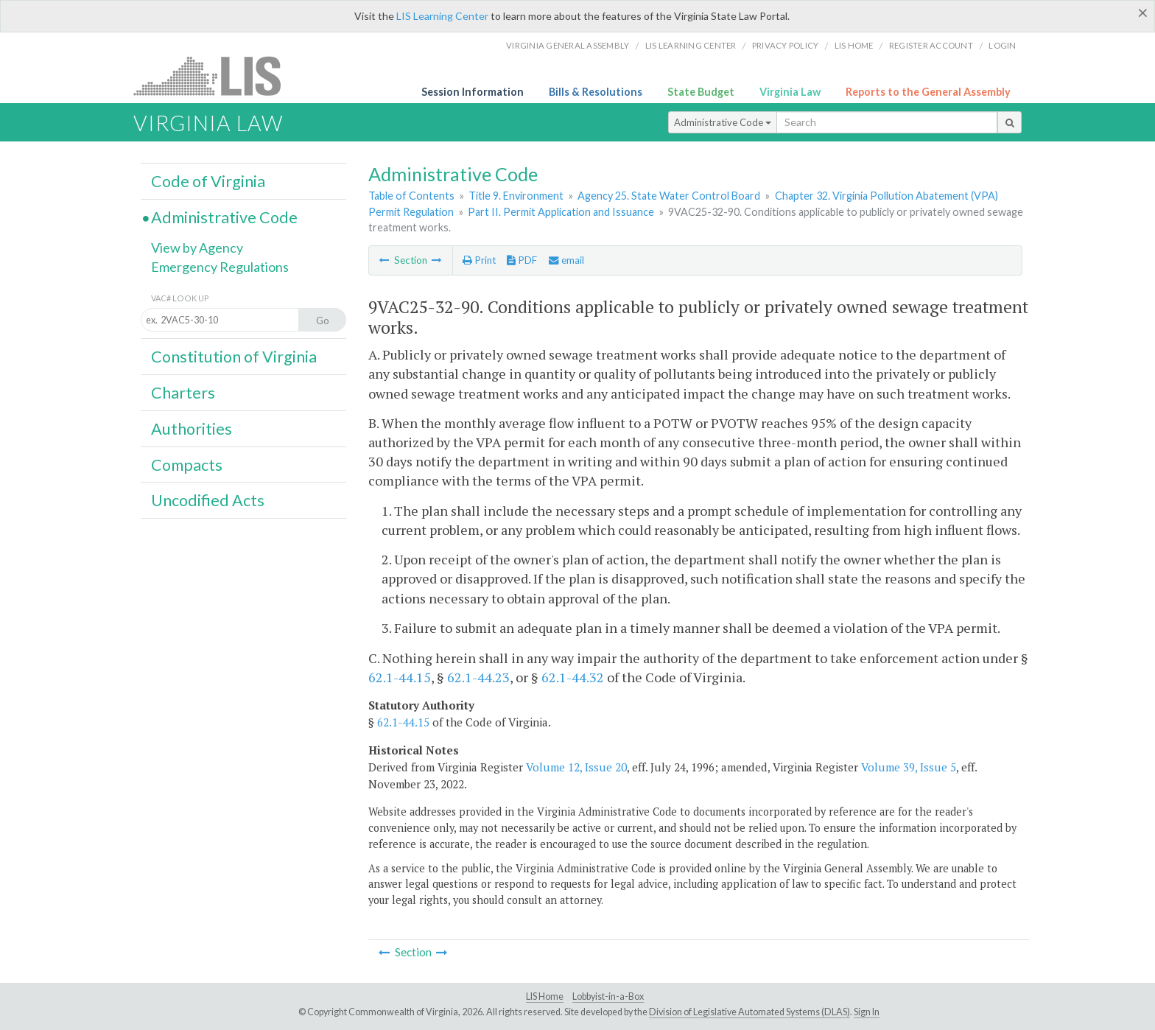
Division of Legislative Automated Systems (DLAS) (749, 1011)
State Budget (700, 91)
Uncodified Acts (207, 500)
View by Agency (197, 247)
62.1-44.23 (478, 677)
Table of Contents (411, 195)
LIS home (854, 45)
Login (1002, 45)
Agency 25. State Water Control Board (669, 195)
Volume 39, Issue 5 (908, 767)
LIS (215, 75)
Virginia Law (790, 91)
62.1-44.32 (572, 677)
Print (479, 260)
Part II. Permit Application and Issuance (561, 212)
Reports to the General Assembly (928, 91)
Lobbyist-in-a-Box (608, 996)
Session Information (472, 91)
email (566, 260)
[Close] (1142, 12)
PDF (522, 260)
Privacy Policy (785, 45)
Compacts (186, 464)
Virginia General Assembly (567, 45)
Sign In (867, 1011)
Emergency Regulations (220, 267)
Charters (183, 392)
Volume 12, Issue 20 (576, 767)
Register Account (931, 45)
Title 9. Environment (516, 195)
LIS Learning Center (442, 16)
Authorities (191, 428)
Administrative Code (722, 122)
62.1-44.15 (399, 677)
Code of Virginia (208, 181)
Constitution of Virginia (234, 356)
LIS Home (545, 996)
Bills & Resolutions (595, 91)
